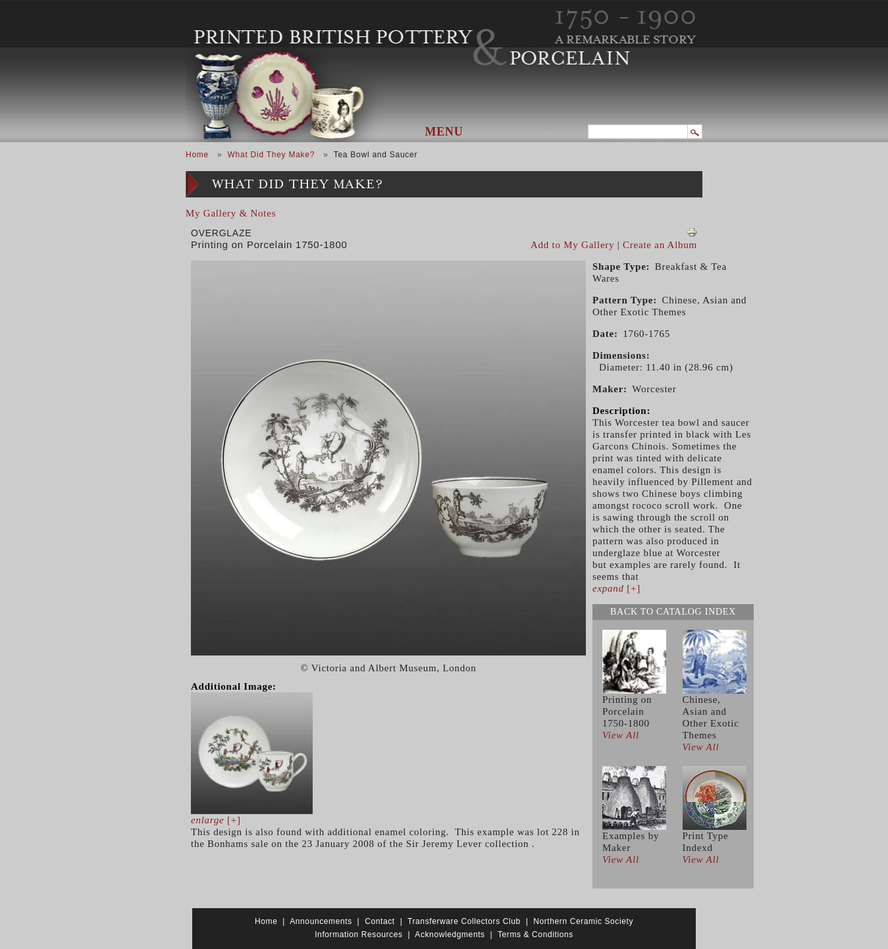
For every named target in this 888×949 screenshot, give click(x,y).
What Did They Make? (271, 154)
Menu (444, 131)
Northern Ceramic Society (583, 921)
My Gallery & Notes (231, 213)
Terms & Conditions (535, 934)
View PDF (692, 232)
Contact (380, 921)
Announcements (321, 921)
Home (197, 154)
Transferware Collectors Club (464, 921)
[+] (216, 820)
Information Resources (358, 934)
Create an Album (660, 245)
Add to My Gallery (572, 245)
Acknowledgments (449, 934)
